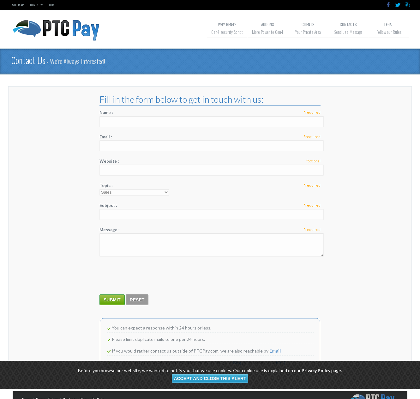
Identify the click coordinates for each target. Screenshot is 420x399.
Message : (210, 229)
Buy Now (36, 5)
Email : (210, 136)
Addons (267, 24)
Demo (53, 5)
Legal (388, 24)
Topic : (210, 185)
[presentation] (147, 275)
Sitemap (18, 5)
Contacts (348, 24)
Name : (210, 112)
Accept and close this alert (210, 378)
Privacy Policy (316, 370)
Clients (308, 24)
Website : (210, 161)
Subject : (210, 205)
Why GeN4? (227, 24)
